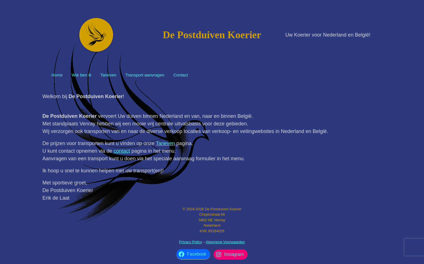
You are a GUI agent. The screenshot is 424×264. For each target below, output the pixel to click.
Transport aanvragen (144, 75)
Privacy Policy (190, 242)
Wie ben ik (81, 75)
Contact (180, 75)
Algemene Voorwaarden (225, 242)
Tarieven (108, 75)
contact (122, 151)
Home (57, 75)
